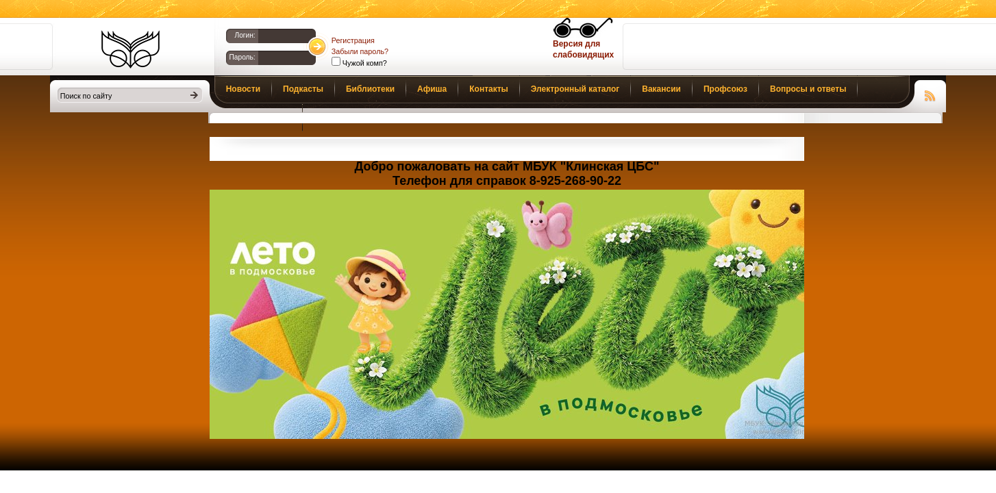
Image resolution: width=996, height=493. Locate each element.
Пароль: (242, 57)
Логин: (244, 35)
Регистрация (353, 40)
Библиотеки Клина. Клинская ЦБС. (130, 49)
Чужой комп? (363, 63)
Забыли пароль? (360, 51)
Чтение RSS (930, 93)
